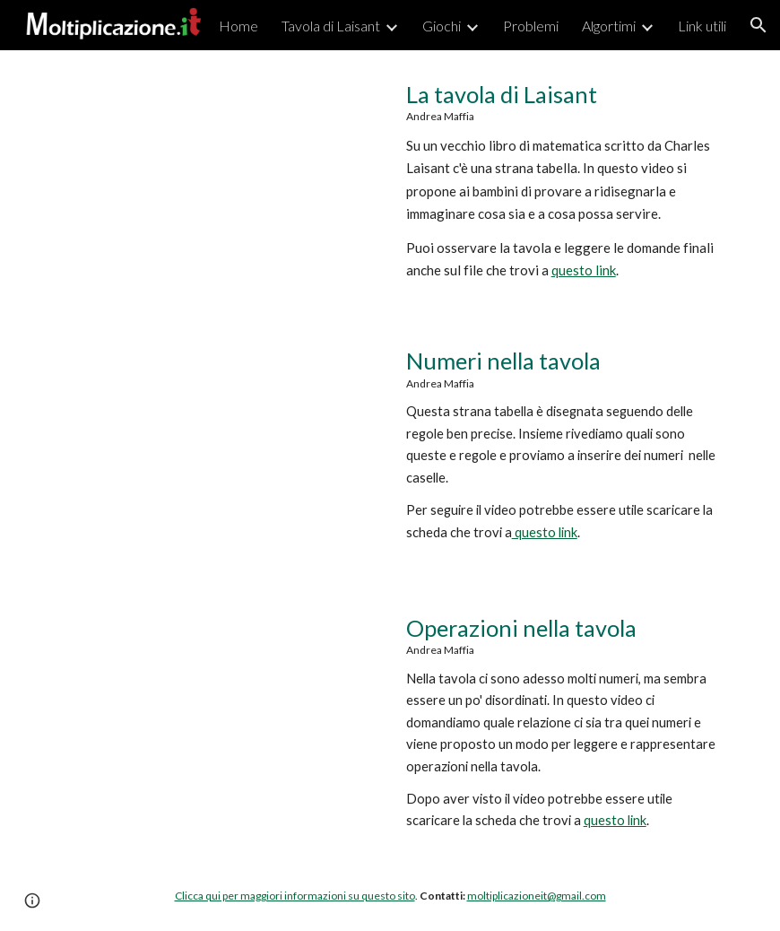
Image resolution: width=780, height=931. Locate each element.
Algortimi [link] (609, 25)
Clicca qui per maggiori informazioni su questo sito (295, 895)
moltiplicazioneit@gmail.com (536, 895)
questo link (583, 270)
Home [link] (238, 25)
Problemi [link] (531, 25)
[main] (564, 181)
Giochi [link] (441, 25)
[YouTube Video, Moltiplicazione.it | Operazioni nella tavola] (217, 717)
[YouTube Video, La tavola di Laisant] (217, 183)
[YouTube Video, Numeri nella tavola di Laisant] (217, 449)
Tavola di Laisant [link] (331, 25)
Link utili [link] (702, 25)
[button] (758, 25)
